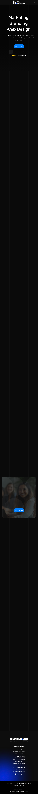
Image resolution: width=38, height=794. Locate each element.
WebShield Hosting (22, 791)
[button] (34, 2)
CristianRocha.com (19, 785)
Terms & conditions (19, 789)
